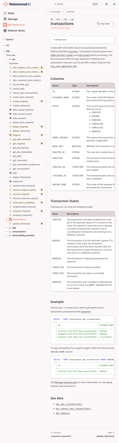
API (58, 19)
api (72, 19)
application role (63, 66)
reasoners (73, 51)
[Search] (76, 4)
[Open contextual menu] (112, 24)
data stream (84, 55)
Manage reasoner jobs (66, 382)
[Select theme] (114, 4)
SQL (65, 19)
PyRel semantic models (62, 55)
